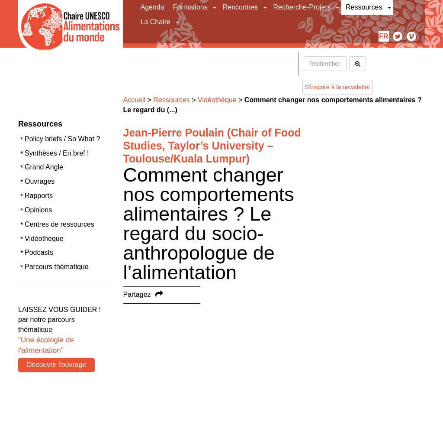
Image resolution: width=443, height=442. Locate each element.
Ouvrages (40, 181)
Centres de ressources (59, 224)
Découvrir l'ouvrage (56, 364)
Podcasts (39, 252)
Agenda (152, 7)
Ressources (364, 7)
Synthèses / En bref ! (57, 153)
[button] (215, 7)
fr (383, 36)
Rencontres (240, 7)
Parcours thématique (57, 266)
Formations (190, 7)
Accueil (134, 100)
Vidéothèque (44, 238)
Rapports (39, 195)
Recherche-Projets (302, 7)
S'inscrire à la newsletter (337, 87)
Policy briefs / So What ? (62, 139)
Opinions (38, 210)
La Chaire (155, 22)
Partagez (137, 294)
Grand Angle (44, 167)
